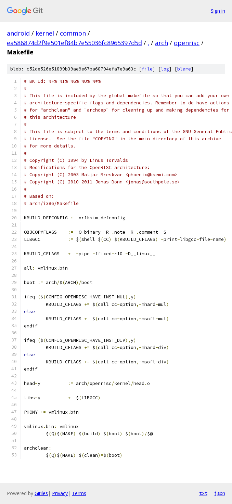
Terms (79, 493)
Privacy (60, 493)
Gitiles (41, 493)
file (147, 69)
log (165, 69)
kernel (45, 33)
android (18, 33)
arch (161, 43)
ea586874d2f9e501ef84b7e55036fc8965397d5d (74, 43)
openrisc (186, 43)
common (73, 33)
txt (203, 493)
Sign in (218, 11)
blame (184, 69)
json (219, 493)
